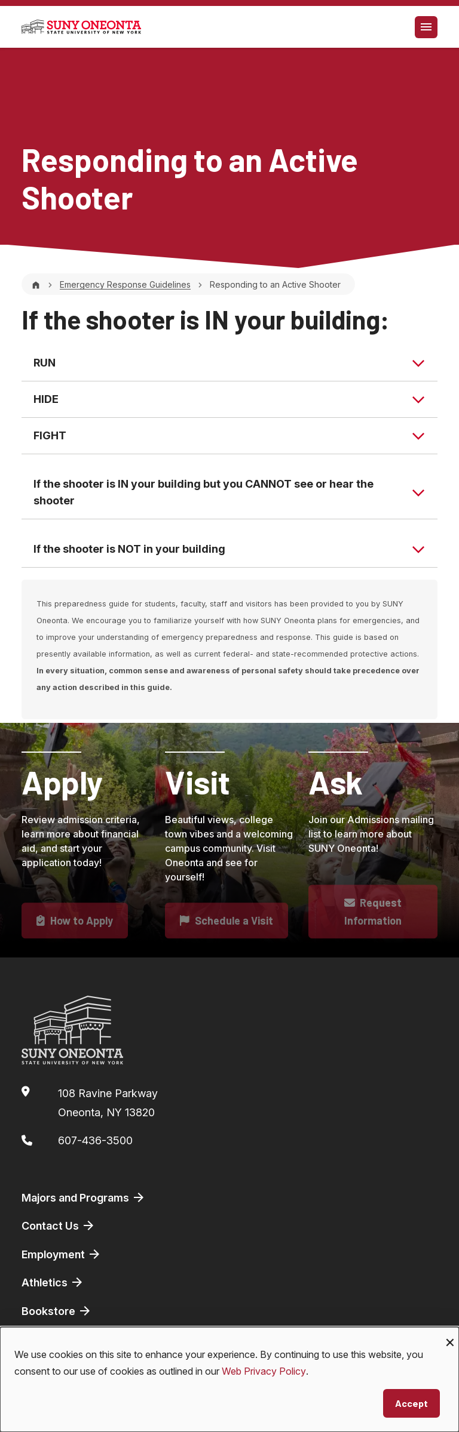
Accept (411, 1403)
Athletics (53, 1282)
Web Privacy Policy (264, 1371)
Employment (62, 1254)
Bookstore (57, 1311)
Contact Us (59, 1225)
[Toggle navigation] (426, 27)
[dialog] (229, 1379)
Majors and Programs (84, 1197)
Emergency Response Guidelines (125, 284)
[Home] (36, 284)
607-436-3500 (95, 1140)
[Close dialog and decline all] (450, 1334)
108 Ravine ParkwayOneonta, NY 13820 (108, 1103)
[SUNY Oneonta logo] (81, 27)
